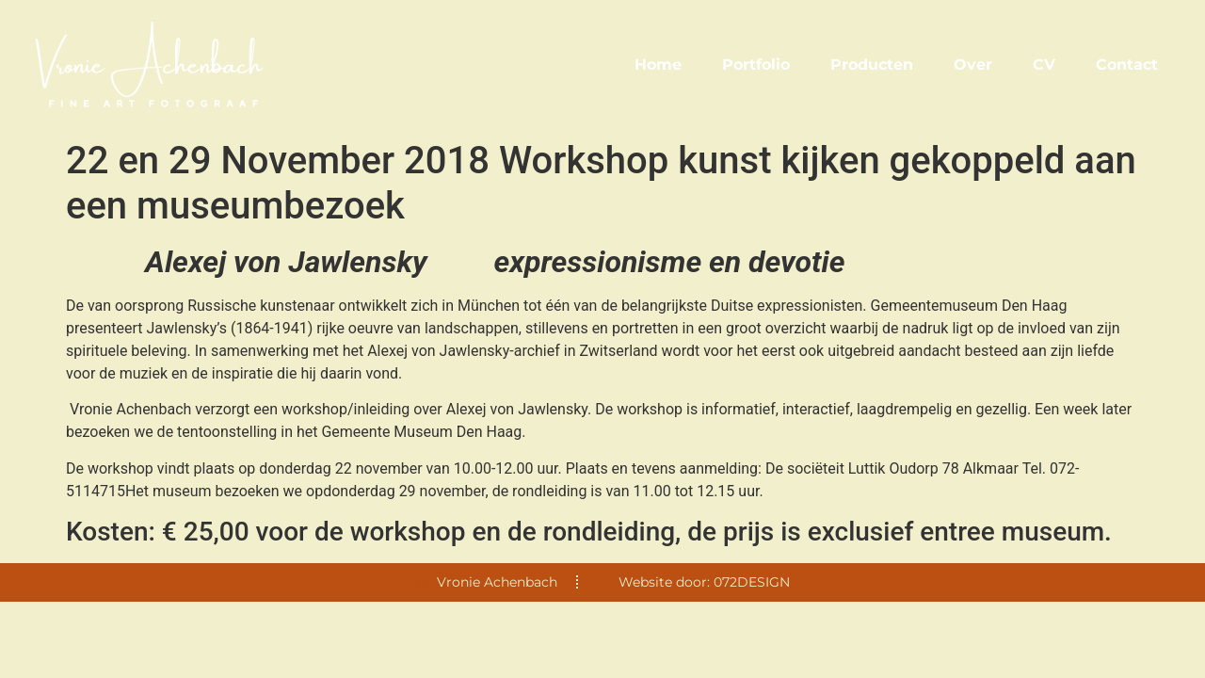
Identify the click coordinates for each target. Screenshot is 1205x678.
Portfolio (756, 64)
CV (1044, 64)
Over (973, 64)
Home (658, 64)
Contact (1127, 64)
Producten (871, 64)
